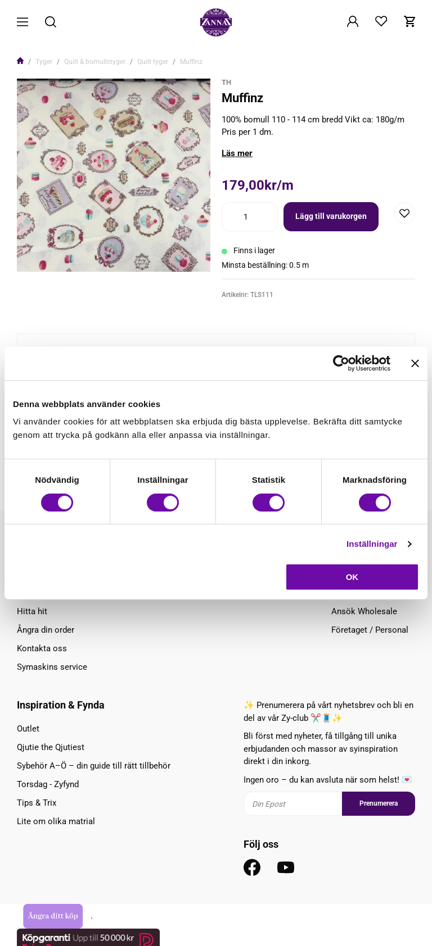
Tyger (43, 62)
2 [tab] (118, 256)
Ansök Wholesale (364, 611)
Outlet (28, 729)
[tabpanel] (113, 175)
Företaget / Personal (369, 630)
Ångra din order (45, 630)
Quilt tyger (152, 62)
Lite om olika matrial (56, 821)
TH (226, 82)
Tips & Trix (36, 803)
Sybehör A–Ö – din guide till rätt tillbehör (93, 766)
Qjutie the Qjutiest (50, 747)
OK (352, 577)
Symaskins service (52, 667)
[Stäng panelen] (415, 363)
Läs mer (237, 153)
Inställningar (371, 544)
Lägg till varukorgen (331, 216)
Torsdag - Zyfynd (48, 784)
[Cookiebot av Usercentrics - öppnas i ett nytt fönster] (341, 363)
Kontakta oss (42, 648)
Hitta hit (32, 611)
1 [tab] (109, 256)
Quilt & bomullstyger (94, 62)
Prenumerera (378, 803)
